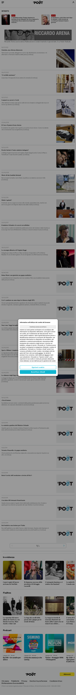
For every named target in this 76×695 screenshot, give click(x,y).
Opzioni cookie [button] (38, 367)
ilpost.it (47, 355)
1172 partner (39, 353)
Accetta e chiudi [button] (38, 372)
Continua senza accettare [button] (38, 327)
